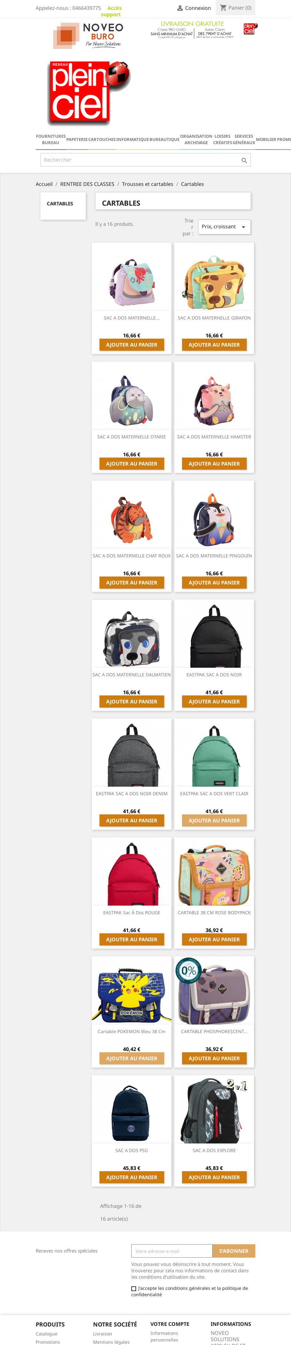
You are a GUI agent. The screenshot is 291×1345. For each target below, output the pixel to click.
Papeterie (77, 60)
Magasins (103, 1311)
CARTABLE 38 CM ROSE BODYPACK (214, 833)
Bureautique (164, 60)
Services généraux (244, 60)
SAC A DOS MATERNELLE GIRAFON (214, 239)
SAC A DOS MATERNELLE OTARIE (131, 358)
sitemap (101, 1303)
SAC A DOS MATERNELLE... (132, 239)
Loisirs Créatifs (222, 60)
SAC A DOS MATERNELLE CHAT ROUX (132, 477)
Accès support (111, 11)
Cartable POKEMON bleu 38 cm (131, 952)
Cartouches (102, 60)
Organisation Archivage (196, 60)
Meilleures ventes (55, 1279)
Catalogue (46, 1255)
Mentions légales (111, 1263)
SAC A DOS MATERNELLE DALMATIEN (131, 595)
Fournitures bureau (51, 60)
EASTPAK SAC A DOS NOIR (214, 595)
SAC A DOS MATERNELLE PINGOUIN (214, 477)
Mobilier (266, 60)
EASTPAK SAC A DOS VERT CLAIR (214, 714)
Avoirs (157, 1277)
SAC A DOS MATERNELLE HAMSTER (214, 358)
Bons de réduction (170, 1294)
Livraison (102, 1255)
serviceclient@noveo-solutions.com (236, 1327)
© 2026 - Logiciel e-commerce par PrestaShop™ (145, 1337)
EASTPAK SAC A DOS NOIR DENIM (132, 714)
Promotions (48, 1263)
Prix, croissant (224, 148)
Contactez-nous (109, 1294)
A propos (102, 1286)
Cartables (60, 124)
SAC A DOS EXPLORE (214, 1071)
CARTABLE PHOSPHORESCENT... (214, 952)
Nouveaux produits (56, 1271)
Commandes (163, 1269)
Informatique (132, 60)
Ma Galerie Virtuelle (171, 1302)
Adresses (160, 1286)
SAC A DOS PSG (131, 1071)
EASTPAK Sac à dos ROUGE (131, 833)
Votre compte (169, 1244)
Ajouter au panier (131, 265)
